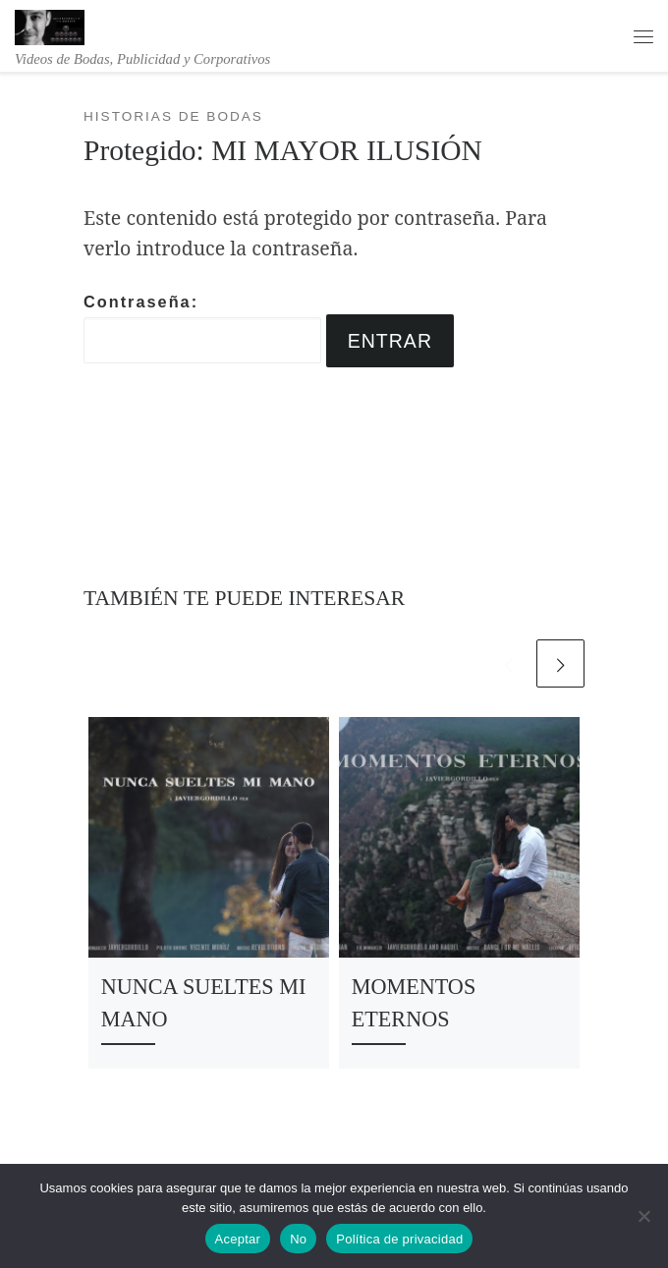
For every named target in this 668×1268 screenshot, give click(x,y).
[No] (643, 1216)
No (298, 1239)
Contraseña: (202, 328)
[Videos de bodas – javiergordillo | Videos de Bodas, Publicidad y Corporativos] (49, 25)
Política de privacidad (399, 1239)
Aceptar (238, 1239)
